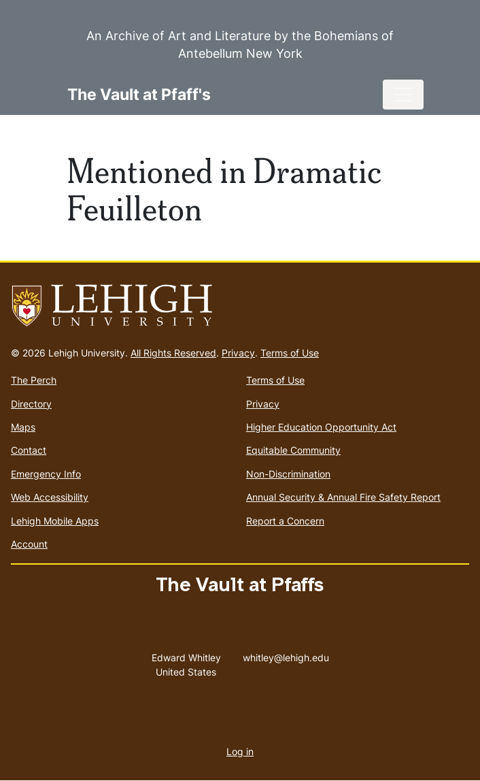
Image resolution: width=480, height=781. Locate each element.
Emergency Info (46, 473)
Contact (28, 450)
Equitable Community (293, 450)
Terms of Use (289, 352)
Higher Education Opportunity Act (321, 426)
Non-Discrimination (288, 473)
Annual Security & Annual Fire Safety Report (343, 497)
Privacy (238, 352)
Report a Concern (285, 520)
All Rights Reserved (173, 352)
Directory (31, 403)
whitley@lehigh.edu (286, 654)
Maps (23, 426)
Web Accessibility (49, 497)
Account (29, 543)
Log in (240, 751)
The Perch (33, 379)
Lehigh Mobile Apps (55, 520)
